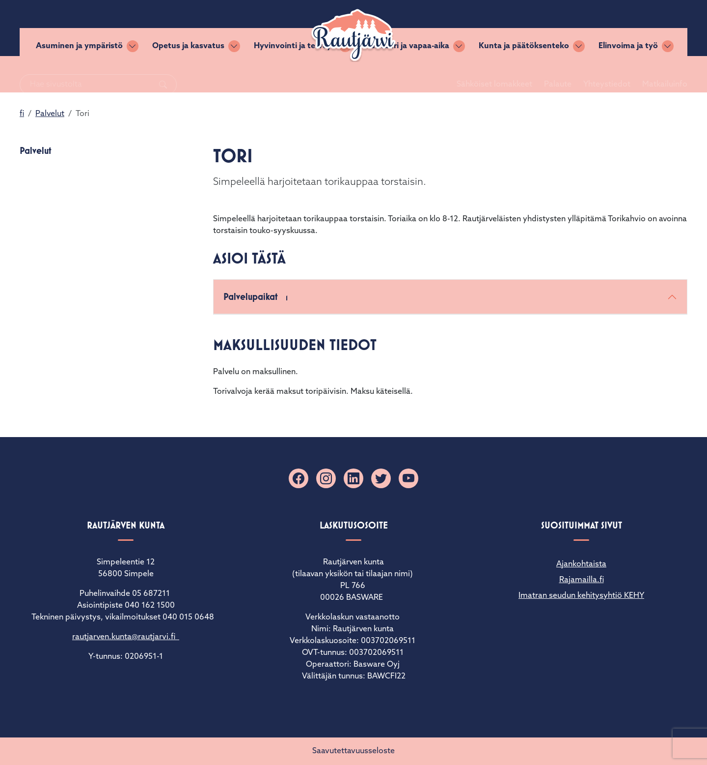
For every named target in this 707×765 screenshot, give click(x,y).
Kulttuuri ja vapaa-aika (407, 74)
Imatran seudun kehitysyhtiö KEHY (581, 596)
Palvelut (49, 114)
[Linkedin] (353, 478)
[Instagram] (326, 478)
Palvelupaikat (257, 297)
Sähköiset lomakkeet (482, 28)
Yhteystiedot (595, 28)
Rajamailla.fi (581, 580)
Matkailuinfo (653, 28)
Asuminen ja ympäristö (79, 74)
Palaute (546, 28)
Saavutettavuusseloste (353, 751)
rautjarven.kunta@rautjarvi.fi (125, 637)
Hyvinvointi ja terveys (294, 74)
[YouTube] (408, 478)
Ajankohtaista (581, 564)
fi (22, 114)
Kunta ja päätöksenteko (524, 74)
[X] (381, 478)
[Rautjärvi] (353, 35)
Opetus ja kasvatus (188, 74)
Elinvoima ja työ (628, 74)
